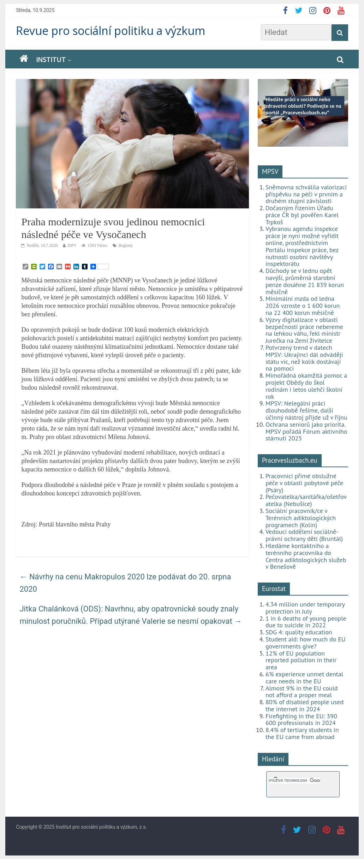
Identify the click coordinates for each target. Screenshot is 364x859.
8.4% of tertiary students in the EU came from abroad (302, 733)
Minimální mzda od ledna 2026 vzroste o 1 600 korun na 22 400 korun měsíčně (302, 305)
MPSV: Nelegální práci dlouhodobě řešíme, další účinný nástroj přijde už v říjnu (306, 410)
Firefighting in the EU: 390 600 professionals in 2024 (301, 719)
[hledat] (294, 781)
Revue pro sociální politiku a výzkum (110, 30)
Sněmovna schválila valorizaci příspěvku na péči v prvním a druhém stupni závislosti (306, 194)
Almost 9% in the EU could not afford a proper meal (301, 691)
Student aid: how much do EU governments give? (305, 642)
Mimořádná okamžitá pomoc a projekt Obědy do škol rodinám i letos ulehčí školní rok (306, 385)
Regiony (126, 245)
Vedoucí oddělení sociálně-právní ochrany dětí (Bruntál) (304, 535)
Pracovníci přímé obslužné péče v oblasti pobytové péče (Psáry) (304, 483)
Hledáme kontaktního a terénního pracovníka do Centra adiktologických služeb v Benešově (305, 556)
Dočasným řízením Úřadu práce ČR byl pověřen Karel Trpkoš (302, 215)
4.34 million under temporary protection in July (305, 607)
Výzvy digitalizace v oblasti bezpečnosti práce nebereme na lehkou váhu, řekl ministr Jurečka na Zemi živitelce (304, 330)
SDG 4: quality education (298, 632)
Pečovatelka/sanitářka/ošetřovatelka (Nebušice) (306, 500)
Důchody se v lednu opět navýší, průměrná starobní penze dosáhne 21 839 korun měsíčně (304, 281)
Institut (51, 59)
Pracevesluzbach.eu (289, 460)
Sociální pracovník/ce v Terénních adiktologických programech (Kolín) (300, 518)
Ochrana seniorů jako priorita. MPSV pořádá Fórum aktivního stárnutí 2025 (306, 431)
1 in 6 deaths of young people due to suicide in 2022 (305, 621)
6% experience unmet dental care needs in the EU (304, 677)
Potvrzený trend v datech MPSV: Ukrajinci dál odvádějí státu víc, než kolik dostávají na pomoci (304, 357)
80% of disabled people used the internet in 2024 (304, 705)
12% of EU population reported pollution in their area (300, 660)
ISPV (72, 245)
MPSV (270, 171)
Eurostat (274, 588)
